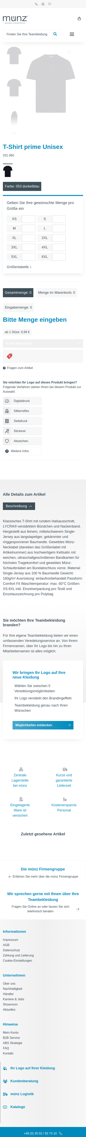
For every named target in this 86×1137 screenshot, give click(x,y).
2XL (45, 227)
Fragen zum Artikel (20, 357)
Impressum (10, 929)
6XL (45, 246)
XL (14, 227)
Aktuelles (9, 999)
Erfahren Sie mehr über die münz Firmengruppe (45, 866)
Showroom (10, 993)
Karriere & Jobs (13, 988)
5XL (14, 246)
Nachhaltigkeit (12, 978)
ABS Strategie (12, 1032)
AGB (6, 934)
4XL (45, 237)
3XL (14, 237)
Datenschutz (11, 939)
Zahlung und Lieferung (18, 944)
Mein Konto (11, 1022)
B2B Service (11, 1027)
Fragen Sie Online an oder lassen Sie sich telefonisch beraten (40, 898)
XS (14, 208)
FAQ (6, 1037)
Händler (8, 983)
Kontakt (8, 1042)
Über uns (9, 973)
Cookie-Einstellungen (17, 950)
